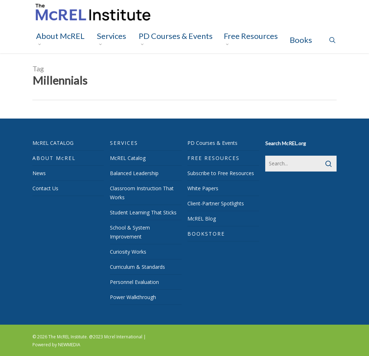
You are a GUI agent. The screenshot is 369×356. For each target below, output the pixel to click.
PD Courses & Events (212, 142)
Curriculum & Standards (137, 266)
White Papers (202, 188)
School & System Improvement (130, 232)
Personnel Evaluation (134, 282)
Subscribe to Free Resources (220, 173)
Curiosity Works (128, 251)
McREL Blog (201, 218)
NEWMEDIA (69, 345)
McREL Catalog (128, 158)
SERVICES (124, 142)
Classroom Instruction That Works (142, 193)
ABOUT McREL (54, 158)
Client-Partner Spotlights (215, 203)
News (39, 173)
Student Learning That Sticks (143, 212)
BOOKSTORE (206, 233)
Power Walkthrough (133, 297)
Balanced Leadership (134, 173)
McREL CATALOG (53, 142)
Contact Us (45, 188)
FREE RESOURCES (213, 158)
